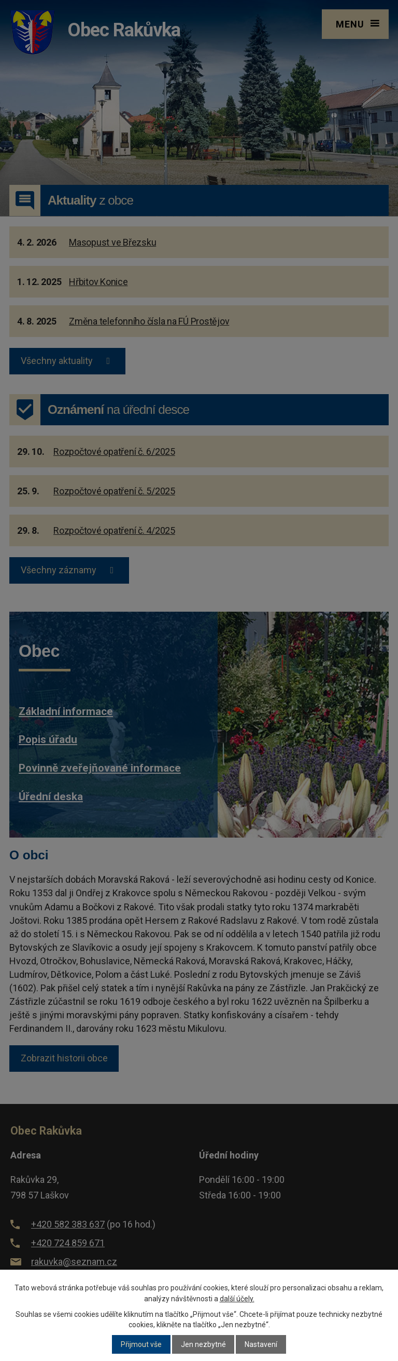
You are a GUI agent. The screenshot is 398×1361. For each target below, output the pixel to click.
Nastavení (261, 1344)
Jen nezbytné (203, 1344)
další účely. (237, 1299)
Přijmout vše (141, 1344)
